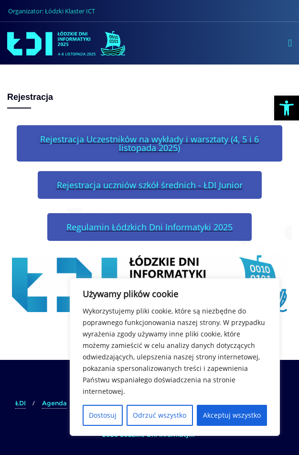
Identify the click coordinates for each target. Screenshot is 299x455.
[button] (286, 108)
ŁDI (20, 403)
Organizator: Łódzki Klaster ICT (51, 11)
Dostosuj (103, 415)
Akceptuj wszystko (232, 415)
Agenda (54, 403)
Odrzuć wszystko (159, 415)
